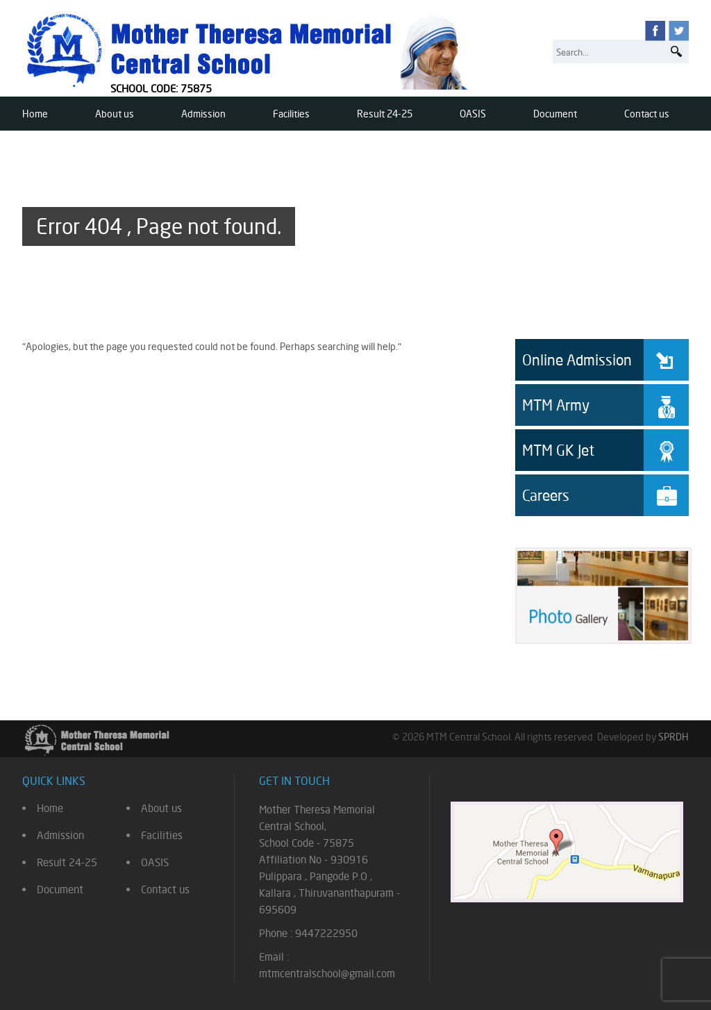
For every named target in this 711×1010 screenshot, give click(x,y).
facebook (655, 31)
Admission (203, 113)
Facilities (291, 113)
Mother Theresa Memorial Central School (250, 50)
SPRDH (673, 737)
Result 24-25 (384, 113)
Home (35, 113)
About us (114, 113)
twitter (679, 31)
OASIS (473, 113)
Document (555, 113)
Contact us (646, 113)
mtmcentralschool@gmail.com (327, 973)
